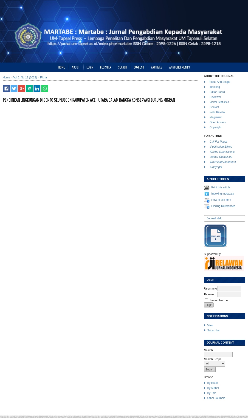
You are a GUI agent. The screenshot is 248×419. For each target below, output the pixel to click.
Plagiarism (215, 117)
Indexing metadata (222, 193)
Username (210, 288)
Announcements (179, 67)
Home (61, 67)
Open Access (217, 122)
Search (122, 67)
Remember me (218, 300)
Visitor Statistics (219, 102)
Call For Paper (218, 141)
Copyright (215, 127)
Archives (156, 67)
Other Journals (216, 398)
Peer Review (217, 112)
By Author (213, 388)
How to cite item (221, 199)
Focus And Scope (219, 81)
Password (210, 294)
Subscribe (213, 330)
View (210, 325)
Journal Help (214, 218)
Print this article (220, 187)
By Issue (212, 383)
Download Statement (223, 162)
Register (105, 67)
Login (90, 67)
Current (139, 67)
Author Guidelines (221, 156)
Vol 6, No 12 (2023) (25, 77)
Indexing (214, 87)
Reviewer (215, 97)
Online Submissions (222, 151)
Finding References (223, 206)
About (76, 67)
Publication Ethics (221, 146)
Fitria (43, 77)
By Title (211, 393)
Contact (214, 107)
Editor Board (217, 92)
